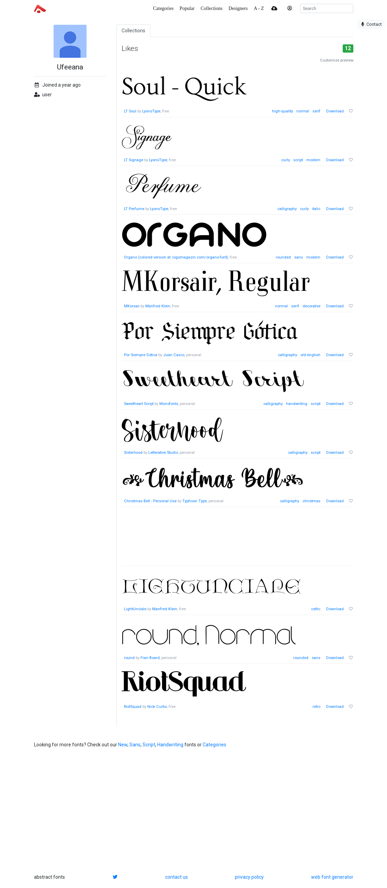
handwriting (296, 404)
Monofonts (168, 404)
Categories (214, 744)
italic (316, 209)
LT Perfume (134, 209)
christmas (311, 501)
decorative (311, 306)
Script (149, 744)
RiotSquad (132, 706)
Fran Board (150, 658)
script (298, 160)
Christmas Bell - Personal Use (150, 501)
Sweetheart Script (138, 404)
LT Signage (133, 160)
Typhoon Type (194, 501)
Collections (133, 30)
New (122, 744)
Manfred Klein (158, 306)
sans (298, 257)
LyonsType (151, 111)
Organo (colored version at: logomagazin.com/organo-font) (176, 257)
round (129, 658)
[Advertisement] (237, 540)
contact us (176, 877)
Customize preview (336, 60)
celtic (315, 609)
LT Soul (130, 111)
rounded (283, 257)
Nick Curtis (157, 706)
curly (285, 160)
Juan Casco (173, 355)
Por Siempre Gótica (140, 355)
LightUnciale (135, 609)
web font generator (332, 877)
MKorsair (132, 306)
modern (313, 160)
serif (316, 111)
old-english (310, 355)
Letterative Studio (163, 452)
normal (302, 111)
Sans (134, 744)
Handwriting (170, 744)
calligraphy (287, 209)
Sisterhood (133, 452)
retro (316, 706)
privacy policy (249, 877)
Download (335, 111)
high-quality (282, 111)
